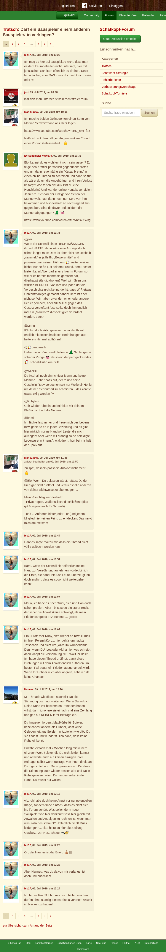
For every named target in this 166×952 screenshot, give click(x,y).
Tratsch (10, 29)
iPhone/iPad (14, 943)
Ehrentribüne (128, 15)
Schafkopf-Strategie (115, 73)
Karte (89, 943)
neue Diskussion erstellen (120, 39)
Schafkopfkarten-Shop (69, 943)
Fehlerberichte (111, 80)
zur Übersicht (12, 925)
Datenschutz (151, 943)
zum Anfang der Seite (37, 925)
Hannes (29, 689)
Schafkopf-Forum (117, 29)
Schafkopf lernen (44, 943)
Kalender (148, 15)
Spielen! (69, 15)
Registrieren (66, 6)
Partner (127, 943)
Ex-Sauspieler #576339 (38, 155)
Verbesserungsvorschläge (119, 86)
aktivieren (92, 6)
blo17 (27, 55)
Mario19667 (31, 111)
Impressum (83, 949)
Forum (109, 15)
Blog (28, 943)
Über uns (101, 943)
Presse (114, 943)
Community (91, 15)
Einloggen (116, 6)
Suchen (149, 112)
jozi (26, 92)
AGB (137, 943)
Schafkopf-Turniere (114, 93)
